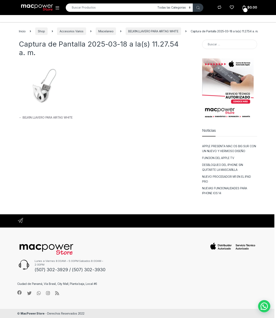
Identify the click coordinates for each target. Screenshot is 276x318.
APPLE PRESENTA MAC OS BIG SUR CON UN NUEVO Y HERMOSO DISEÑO (229, 148)
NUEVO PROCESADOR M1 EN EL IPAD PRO (226, 179)
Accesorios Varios (71, 31)
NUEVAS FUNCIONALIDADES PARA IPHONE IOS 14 (224, 190)
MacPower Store (33, 313)
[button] (264, 306)
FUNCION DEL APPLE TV (218, 158)
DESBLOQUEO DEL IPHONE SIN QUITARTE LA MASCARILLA (222, 167)
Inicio (22, 31)
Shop (41, 31)
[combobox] (110, 7)
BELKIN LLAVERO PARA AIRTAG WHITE (153, 31)
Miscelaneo (106, 31)
